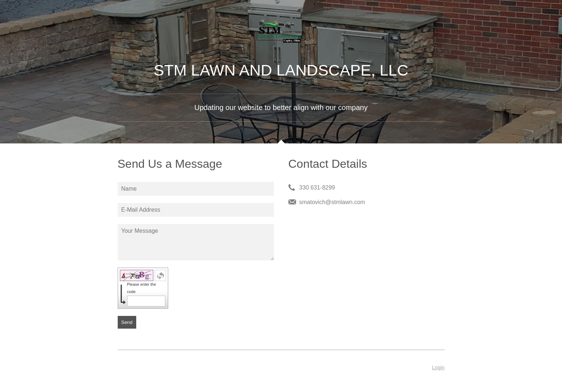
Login (438, 367)
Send (127, 322)
